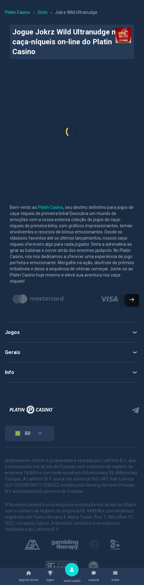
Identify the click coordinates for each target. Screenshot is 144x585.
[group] (38, 299)
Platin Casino (50, 207)
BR (22, 433)
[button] (129, 300)
